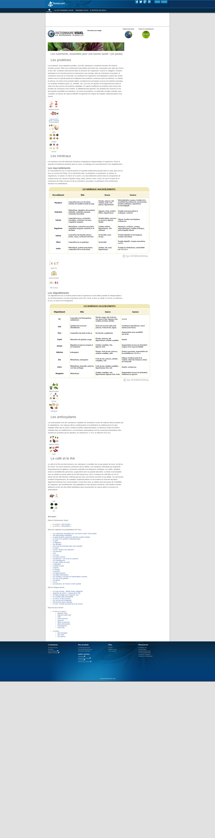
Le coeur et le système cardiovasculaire (66, 539)
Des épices (61, 636)
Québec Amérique (53, 653)
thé (54, 511)
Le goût (55, 541)
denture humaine (54, 278)
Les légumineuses (59, 573)
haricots (54, 151)
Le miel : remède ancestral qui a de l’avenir (68, 604)
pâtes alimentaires (63, 624)
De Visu (110, 647)
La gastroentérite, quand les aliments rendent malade (71, 537)
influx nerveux (54, 288)
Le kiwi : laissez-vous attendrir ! (64, 550)
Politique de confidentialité (145, 656)
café (54, 501)
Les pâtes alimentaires (61, 575)
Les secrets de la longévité (62, 600)
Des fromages (62, 633)
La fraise (56, 548)
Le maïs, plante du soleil (61, 562)
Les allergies (57, 544)
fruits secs (60, 627)
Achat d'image (142, 649)
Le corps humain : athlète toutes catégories (68, 591)
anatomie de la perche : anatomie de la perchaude (54, 120)
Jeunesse (80, 660)
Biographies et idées (83, 658)
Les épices (56, 580)
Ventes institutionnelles (144, 652)
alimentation (66, 526)
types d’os (54, 268)
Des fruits (60, 635)
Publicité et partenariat (144, 651)
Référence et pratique (84, 661)
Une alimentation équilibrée (62, 535)
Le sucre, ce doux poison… (62, 598)
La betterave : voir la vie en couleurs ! (66, 559)
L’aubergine (57, 564)
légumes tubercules (64, 615)
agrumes (60, 620)
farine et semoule (63, 622)
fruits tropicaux (62, 618)
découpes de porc (54, 109)
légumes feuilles (54, 391)
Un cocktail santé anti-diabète (63, 597)
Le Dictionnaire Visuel (84, 647)
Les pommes (57, 551)
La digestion (57, 542)
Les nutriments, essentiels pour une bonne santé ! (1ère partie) (75, 533)
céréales (53, 142)
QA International (52, 651)
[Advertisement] (107, 19)
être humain (66, 524)
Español (164, 2)
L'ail (54, 553)
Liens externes (112, 651)
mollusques (53, 411)
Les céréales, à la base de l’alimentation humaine (70, 576)
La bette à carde (58, 566)
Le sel (55, 582)
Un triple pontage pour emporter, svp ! (66, 595)
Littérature (81, 656)
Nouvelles (50, 649)
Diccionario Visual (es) (84, 651)
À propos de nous (53, 647)
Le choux (56, 555)
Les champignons (59, 560)
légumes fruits (62, 613)
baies (53, 454)
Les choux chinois (59, 557)
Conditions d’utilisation (144, 654)
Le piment (56, 571)
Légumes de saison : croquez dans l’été (66, 593)
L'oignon (56, 567)
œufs (53, 132)
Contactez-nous (142, 647)
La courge (56, 569)
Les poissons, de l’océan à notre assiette (67, 584)
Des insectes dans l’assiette (62, 602)
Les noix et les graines (60, 578)
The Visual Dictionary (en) (85, 649)
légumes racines (54, 444)
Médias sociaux (112, 649)
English (157, 2)
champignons (62, 626)
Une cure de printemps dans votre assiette (67, 546)
